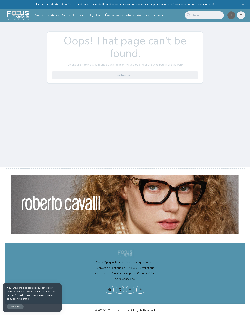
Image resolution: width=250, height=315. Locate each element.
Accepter (15, 306)
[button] (231, 15)
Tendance (52, 15)
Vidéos (158, 15)
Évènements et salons (119, 15)
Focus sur (79, 15)
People (38, 15)
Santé (66, 15)
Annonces (143, 15)
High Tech (95, 15)
